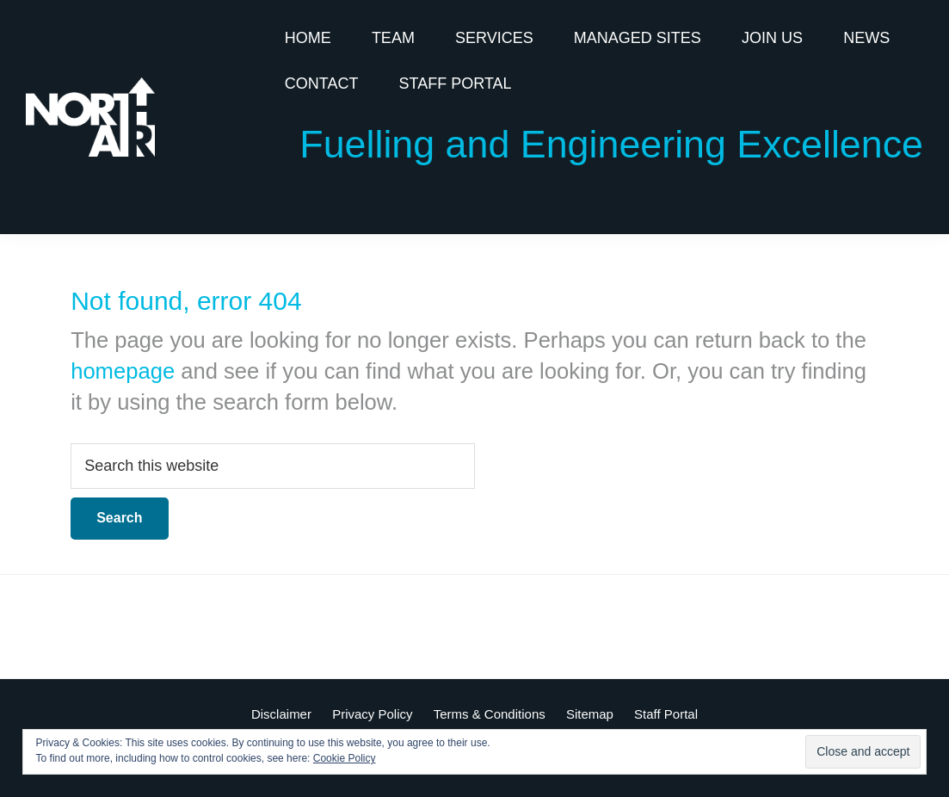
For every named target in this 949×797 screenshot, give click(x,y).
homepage (123, 371)
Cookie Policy (344, 758)
